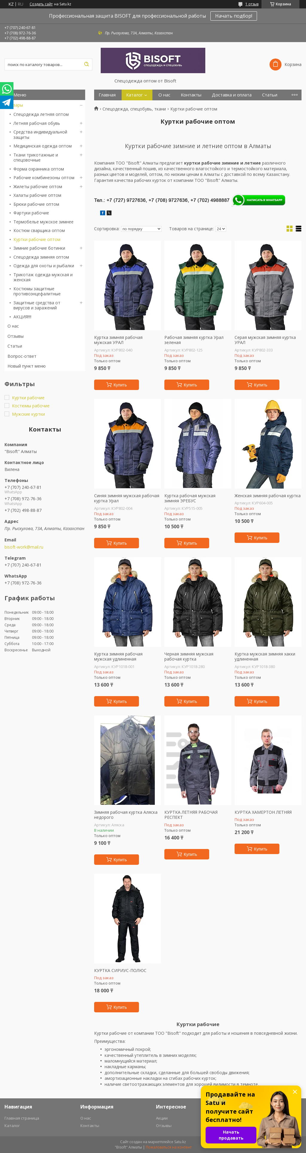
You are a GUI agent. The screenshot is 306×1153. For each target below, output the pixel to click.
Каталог (134, 95)
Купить (120, 385)
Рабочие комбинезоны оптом (43, 177)
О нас (13, 326)
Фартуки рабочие (31, 213)
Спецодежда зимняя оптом (41, 257)
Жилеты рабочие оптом (37, 186)
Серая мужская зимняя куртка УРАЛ (265, 340)
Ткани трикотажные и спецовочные (35, 157)
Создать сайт (41, 4)
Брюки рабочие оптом (36, 204)
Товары (15, 105)
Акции (162, 1118)
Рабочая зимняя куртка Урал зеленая (194, 340)
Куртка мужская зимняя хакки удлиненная (265, 656)
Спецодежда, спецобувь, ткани (134, 109)
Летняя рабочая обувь (36, 123)
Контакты (191, 95)
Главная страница (21, 1118)
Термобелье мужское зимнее (43, 222)
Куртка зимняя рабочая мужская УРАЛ (118, 340)
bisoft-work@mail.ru (23, 547)
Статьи (14, 346)
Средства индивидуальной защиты (40, 134)
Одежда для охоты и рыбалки (43, 265)
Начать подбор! (233, 16)
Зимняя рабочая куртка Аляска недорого (125, 815)
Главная (107, 95)
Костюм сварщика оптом (39, 230)
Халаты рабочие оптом (37, 195)
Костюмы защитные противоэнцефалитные (37, 291)
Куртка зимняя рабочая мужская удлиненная (118, 656)
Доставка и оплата (232, 95)
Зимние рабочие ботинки (39, 248)
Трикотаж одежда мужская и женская (43, 277)
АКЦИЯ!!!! (22, 317)
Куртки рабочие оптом (36, 239)
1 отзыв (251, 4)
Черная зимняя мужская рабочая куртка (188, 656)
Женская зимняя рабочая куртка (268, 495)
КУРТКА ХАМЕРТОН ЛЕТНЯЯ (263, 812)
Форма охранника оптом (38, 169)
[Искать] (86, 64)
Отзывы (15, 336)
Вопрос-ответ (21, 356)
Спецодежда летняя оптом (41, 114)
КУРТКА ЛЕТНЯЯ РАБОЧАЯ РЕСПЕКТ (191, 815)
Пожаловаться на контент (169, 1147)
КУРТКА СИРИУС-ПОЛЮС (120, 970)
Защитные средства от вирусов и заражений (36, 305)
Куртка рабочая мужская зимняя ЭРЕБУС (189, 498)
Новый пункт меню (26, 366)
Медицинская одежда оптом (42, 146)
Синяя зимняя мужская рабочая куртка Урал (126, 498)
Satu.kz (180, 1141)
